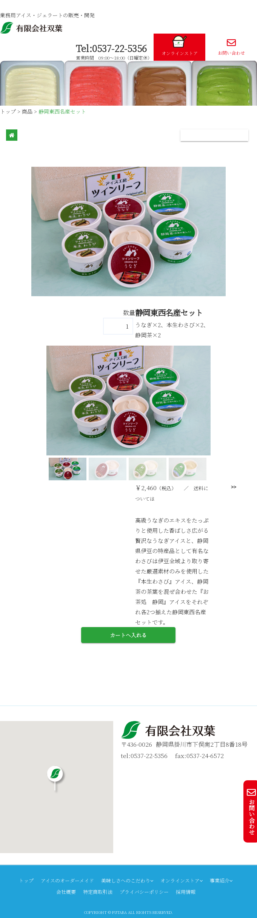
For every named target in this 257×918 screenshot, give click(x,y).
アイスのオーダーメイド (67, 880)
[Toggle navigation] (214, 135)
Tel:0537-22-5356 (111, 48)
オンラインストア (180, 45)
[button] (67, 469)
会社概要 (66, 891)
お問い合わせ (231, 47)
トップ (26, 880)
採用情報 (185, 891)
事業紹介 (221, 880)
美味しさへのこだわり (127, 880)
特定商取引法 (97, 891)
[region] (128, 414)
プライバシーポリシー (144, 891)
